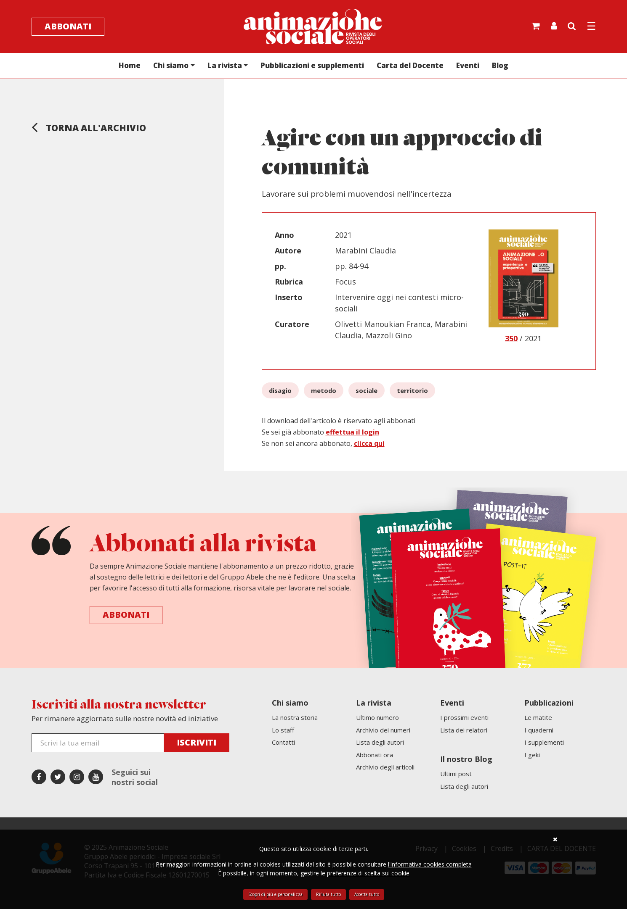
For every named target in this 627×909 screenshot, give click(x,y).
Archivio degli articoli (385, 767)
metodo (323, 390)
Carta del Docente (410, 65)
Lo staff (283, 730)
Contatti (283, 742)
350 (511, 338)
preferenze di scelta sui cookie (368, 873)
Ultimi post (456, 773)
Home (130, 65)
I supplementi (544, 742)
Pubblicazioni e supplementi (312, 65)
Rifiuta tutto (328, 894)
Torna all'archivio (89, 127)
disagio (280, 390)
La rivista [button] (224, 65)
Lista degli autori (380, 742)
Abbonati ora (374, 755)
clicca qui (369, 443)
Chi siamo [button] (171, 65)
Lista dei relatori (463, 730)
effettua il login (352, 432)
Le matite (538, 717)
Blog (500, 65)
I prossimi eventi (464, 717)
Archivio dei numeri (383, 730)
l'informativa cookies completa (430, 864)
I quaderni (538, 730)
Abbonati (68, 26)
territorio (412, 390)
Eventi (467, 65)
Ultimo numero (377, 717)
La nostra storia (295, 717)
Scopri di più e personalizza (275, 894)
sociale (366, 390)
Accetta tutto (366, 894)
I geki (532, 755)
